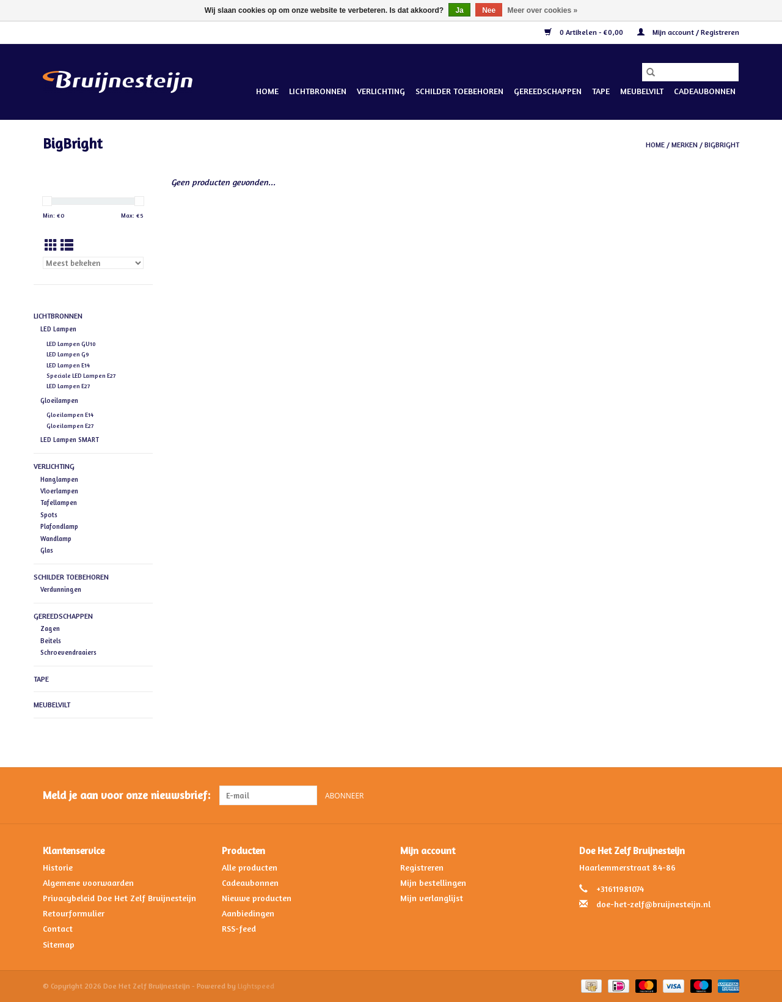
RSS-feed (239, 928)
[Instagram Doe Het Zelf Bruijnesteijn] (729, 795)
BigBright (721, 144)
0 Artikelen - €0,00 (584, 32)
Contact (58, 928)
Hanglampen (59, 479)
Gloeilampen (59, 400)
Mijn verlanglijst (431, 898)
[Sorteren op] (93, 263)
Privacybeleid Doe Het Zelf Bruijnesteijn (119, 898)
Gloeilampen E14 (69, 414)
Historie (58, 867)
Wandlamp (55, 538)
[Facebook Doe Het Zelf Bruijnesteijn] (707, 795)
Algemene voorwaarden (88, 882)
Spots (48, 514)
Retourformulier (73, 913)
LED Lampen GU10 (71, 344)
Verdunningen (60, 589)
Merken (684, 144)
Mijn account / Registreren (688, 32)
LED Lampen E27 (68, 386)
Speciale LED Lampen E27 (80, 375)
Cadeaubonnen (705, 91)
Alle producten (249, 867)
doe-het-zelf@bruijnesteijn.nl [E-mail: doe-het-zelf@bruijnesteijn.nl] (653, 904)
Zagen (50, 628)
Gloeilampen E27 (69, 425)
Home (267, 91)
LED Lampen (58, 329)
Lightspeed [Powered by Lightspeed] (256, 985)
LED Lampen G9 (67, 354)
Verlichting (381, 91)
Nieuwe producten (256, 898)
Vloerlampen (59, 491)
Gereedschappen (548, 91)
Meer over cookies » (543, 10)
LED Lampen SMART (69, 439)
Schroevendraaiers (68, 652)
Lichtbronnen (317, 91)
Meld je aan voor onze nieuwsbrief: (126, 795)
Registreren (422, 867)
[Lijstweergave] (66, 245)
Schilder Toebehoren (459, 91)
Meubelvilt (641, 91)
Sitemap (59, 944)
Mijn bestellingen (433, 882)
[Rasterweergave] (51, 245)
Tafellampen (58, 502)
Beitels (50, 640)
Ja (459, 10)
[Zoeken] (690, 72)
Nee (488, 10)
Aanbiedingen (248, 913)
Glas (46, 550)
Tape (601, 91)
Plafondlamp (59, 526)
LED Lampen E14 (68, 365)
